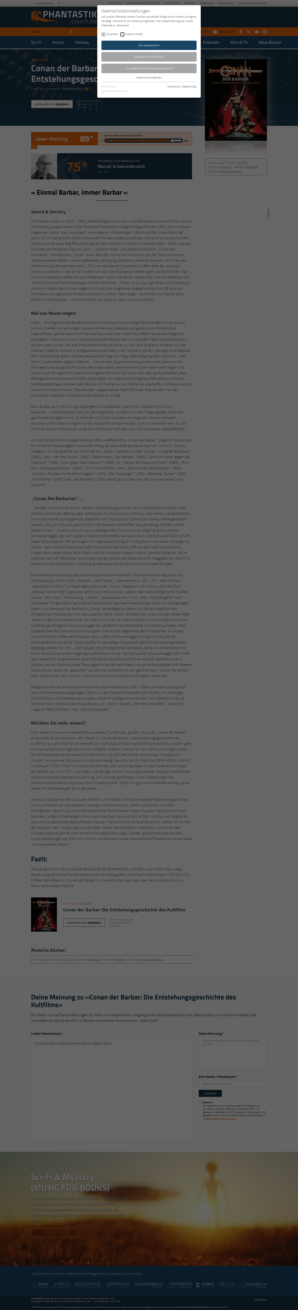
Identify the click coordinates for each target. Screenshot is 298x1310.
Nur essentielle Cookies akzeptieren (149, 68)
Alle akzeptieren (149, 45)
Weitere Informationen (149, 77)
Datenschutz (189, 86)
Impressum (173, 86)
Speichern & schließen (149, 57)
